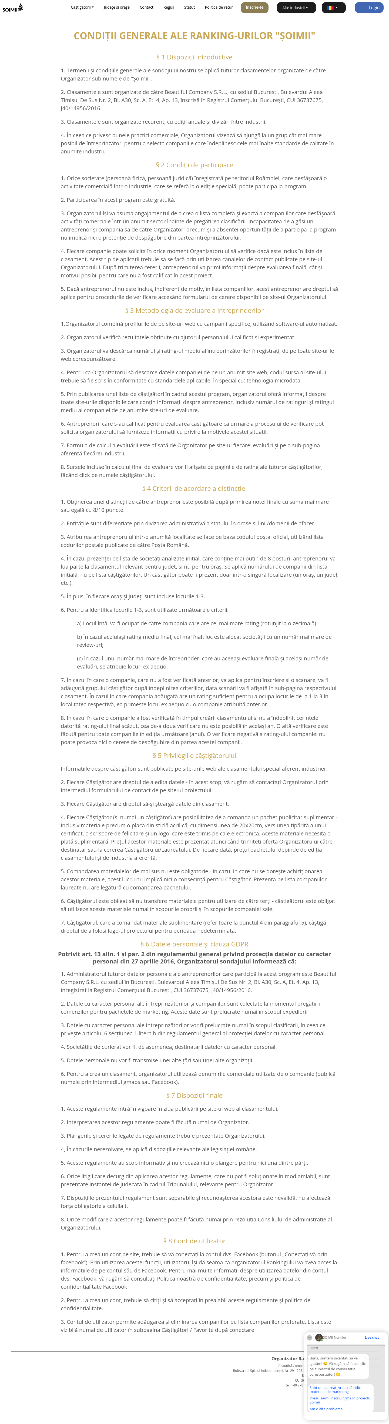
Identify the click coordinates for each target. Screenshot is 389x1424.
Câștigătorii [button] (80, 7)
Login (369, 7)
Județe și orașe (117, 7)
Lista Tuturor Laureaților (339, 1375)
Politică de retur (219, 7)
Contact (146, 7)
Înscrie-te (255, 7)
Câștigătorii (339, 1365)
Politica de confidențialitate (343, 1397)
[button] (334, 7)
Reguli (168, 7)
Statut (189, 7)
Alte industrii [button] (293, 7)
